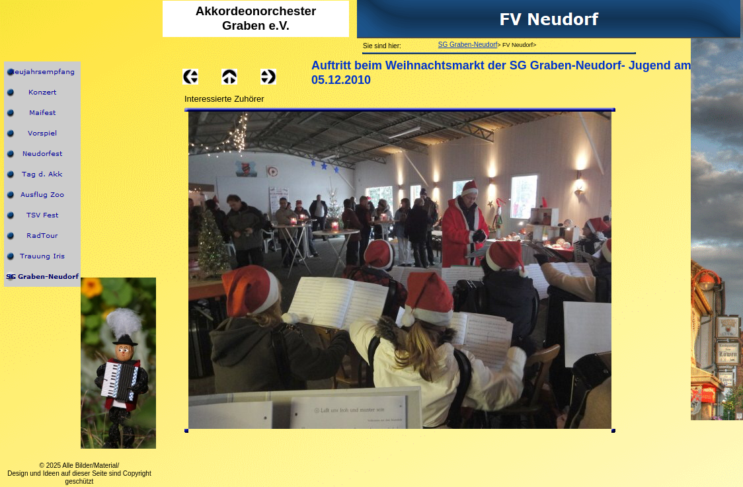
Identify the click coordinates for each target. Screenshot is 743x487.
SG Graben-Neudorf (468, 44)
